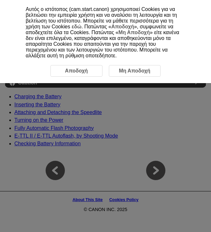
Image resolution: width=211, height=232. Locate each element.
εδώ (77, 26)
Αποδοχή (122, 26)
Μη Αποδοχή (134, 32)
